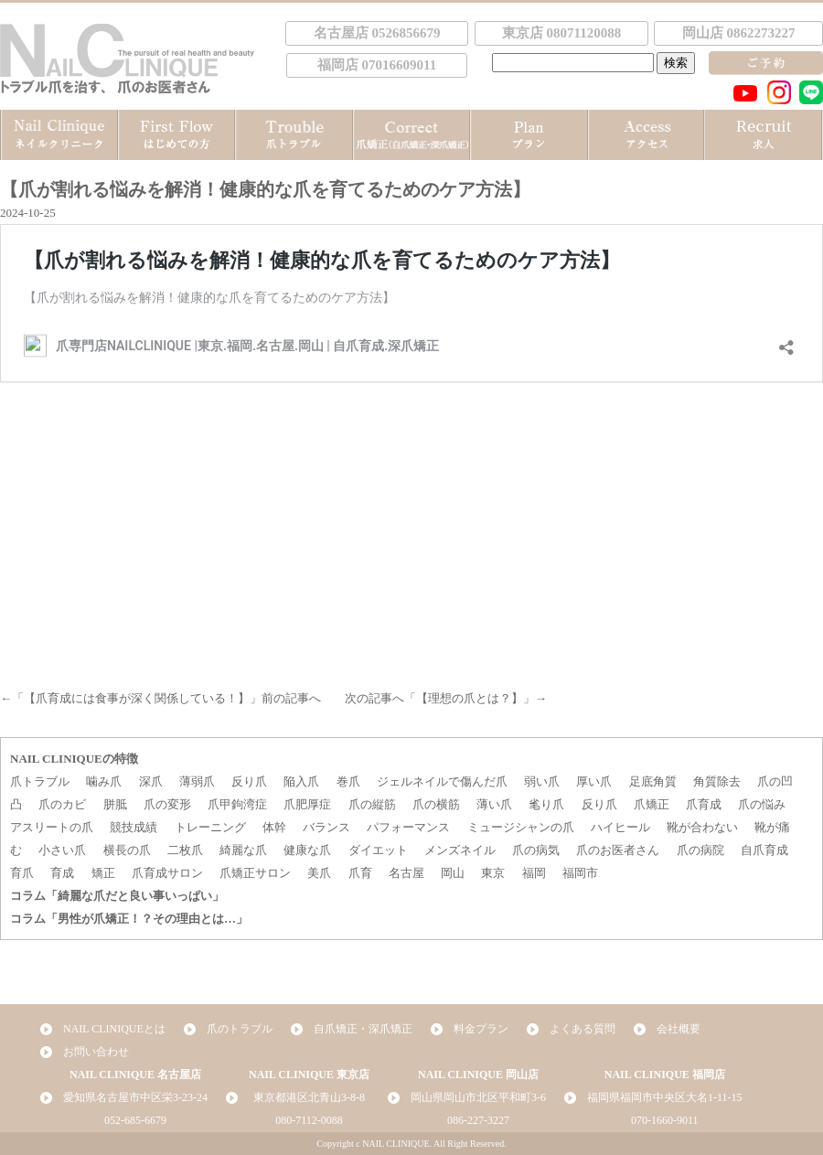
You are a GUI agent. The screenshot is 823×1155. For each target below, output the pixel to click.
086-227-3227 (478, 1120)
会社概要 (678, 1028)
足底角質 (653, 781)
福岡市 (580, 873)
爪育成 (703, 804)
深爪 (151, 781)
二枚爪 (185, 850)
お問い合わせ (96, 1051)
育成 (62, 873)
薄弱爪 (197, 781)
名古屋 (406, 873)
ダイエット (378, 850)
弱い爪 (542, 781)
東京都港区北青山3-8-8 (309, 1097)
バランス (326, 827)
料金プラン (481, 1028)
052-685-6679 (135, 1120)
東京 (493, 873)
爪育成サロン (167, 873)
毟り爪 (546, 804)
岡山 (453, 873)
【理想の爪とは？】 (469, 698)
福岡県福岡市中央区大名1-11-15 (665, 1097)
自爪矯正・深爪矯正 (363, 1028)
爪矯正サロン (255, 873)
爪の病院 (700, 850)
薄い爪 (494, 804)
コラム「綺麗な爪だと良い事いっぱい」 (117, 896)
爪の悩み (762, 804)
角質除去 (717, 781)
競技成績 (133, 827)
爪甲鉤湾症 (237, 804)
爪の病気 (536, 850)
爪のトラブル (240, 1028)
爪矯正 (651, 804)
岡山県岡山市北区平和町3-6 (478, 1097)
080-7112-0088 (309, 1120)
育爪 (22, 873)
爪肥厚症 (307, 804)
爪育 (360, 873)
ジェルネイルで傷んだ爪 (442, 781)
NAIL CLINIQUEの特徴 (74, 758)
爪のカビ (62, 804)
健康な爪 (307, 850)
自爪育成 (764, 850)
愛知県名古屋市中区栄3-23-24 (135, 1097)
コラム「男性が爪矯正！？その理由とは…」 (129, 918)
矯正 (103, 873)
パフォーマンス (408, 827)
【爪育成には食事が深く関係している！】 (137, 698)
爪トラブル (39, 781)
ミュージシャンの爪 (520, 827)
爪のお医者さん (617, 850)
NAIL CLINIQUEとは (114, 1028)
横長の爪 (127, 850)
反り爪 (249, 781)
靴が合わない (702, 827)
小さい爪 (62, 850)
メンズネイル (460, 850)
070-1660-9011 (665, 1120)
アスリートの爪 (51, 827)
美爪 (319, 873)
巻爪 (348, 781)
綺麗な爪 (243, 850)
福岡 (534, 873)
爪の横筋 (436, 804)
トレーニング (210, 827)
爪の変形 (167, 804)
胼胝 (115, 804)
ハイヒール (620, 827)
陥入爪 (301, 781)
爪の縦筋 (372, 804)
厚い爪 (594, 781)
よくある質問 (582, 1028)
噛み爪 (104, 781)
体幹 (274, 827)
